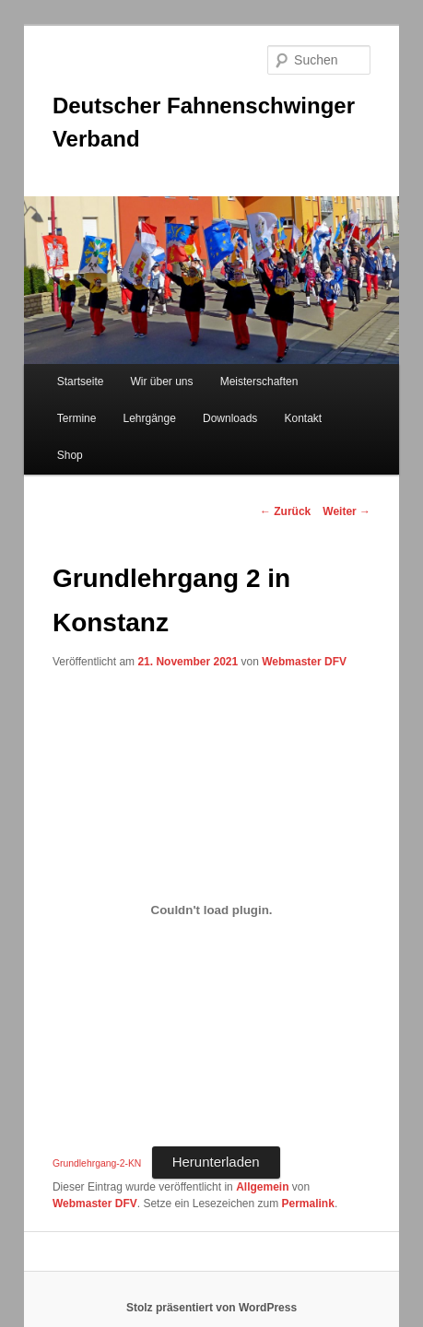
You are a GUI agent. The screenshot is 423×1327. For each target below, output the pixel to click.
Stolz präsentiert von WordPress (211, 1307)
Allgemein (262, 1186)
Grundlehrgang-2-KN (97, 1163)
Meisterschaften (259, 381)
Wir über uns (162, 381)
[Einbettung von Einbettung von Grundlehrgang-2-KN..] (211, 910)
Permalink (308, 1203)
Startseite (80, 381)
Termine (77, 418)
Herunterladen (216, 1161)
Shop (70, 455)
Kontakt (303, 418)
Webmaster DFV (304, 661)
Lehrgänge (149, 418)
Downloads (230, 418)
